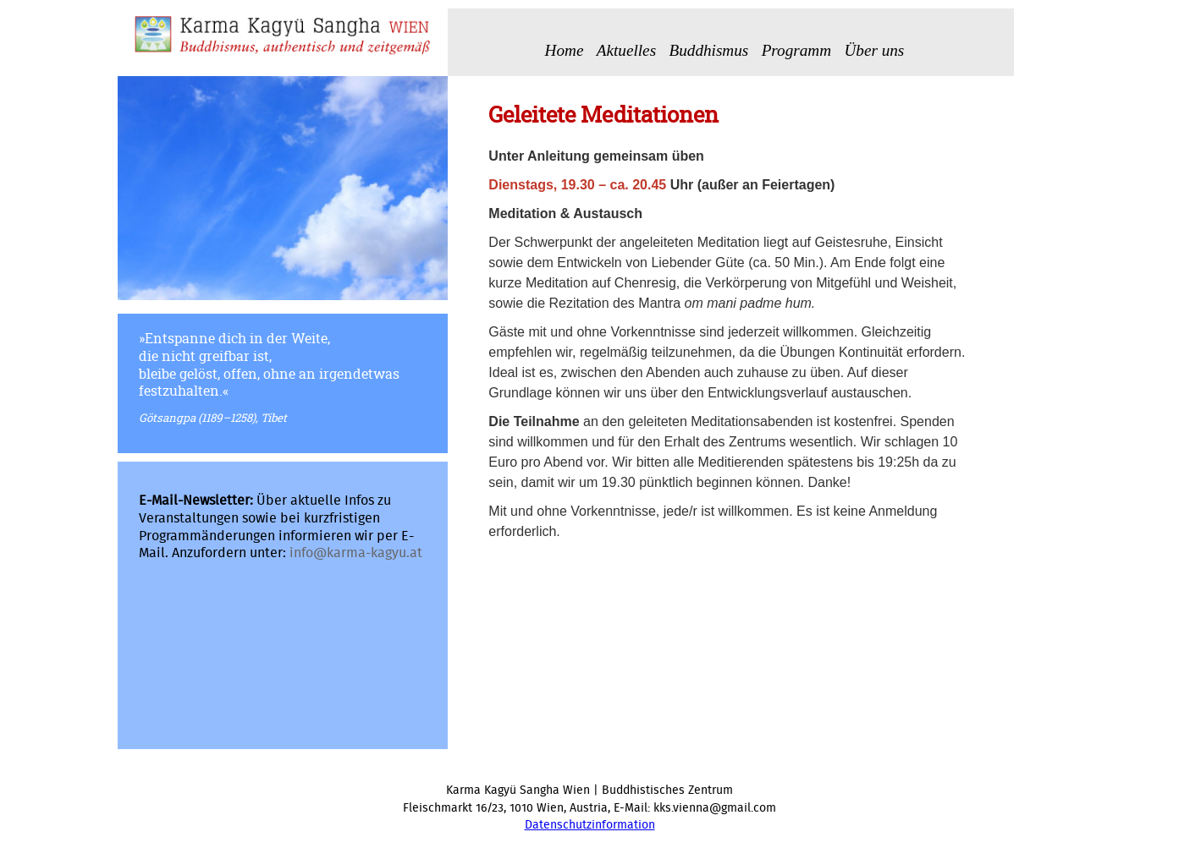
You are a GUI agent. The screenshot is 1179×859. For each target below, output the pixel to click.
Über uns (874, 50)
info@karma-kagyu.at (355, 553)
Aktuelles (626, 50)
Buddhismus (708, 50)
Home (564, 50)
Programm (796, 50)
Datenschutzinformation (590, 824)
